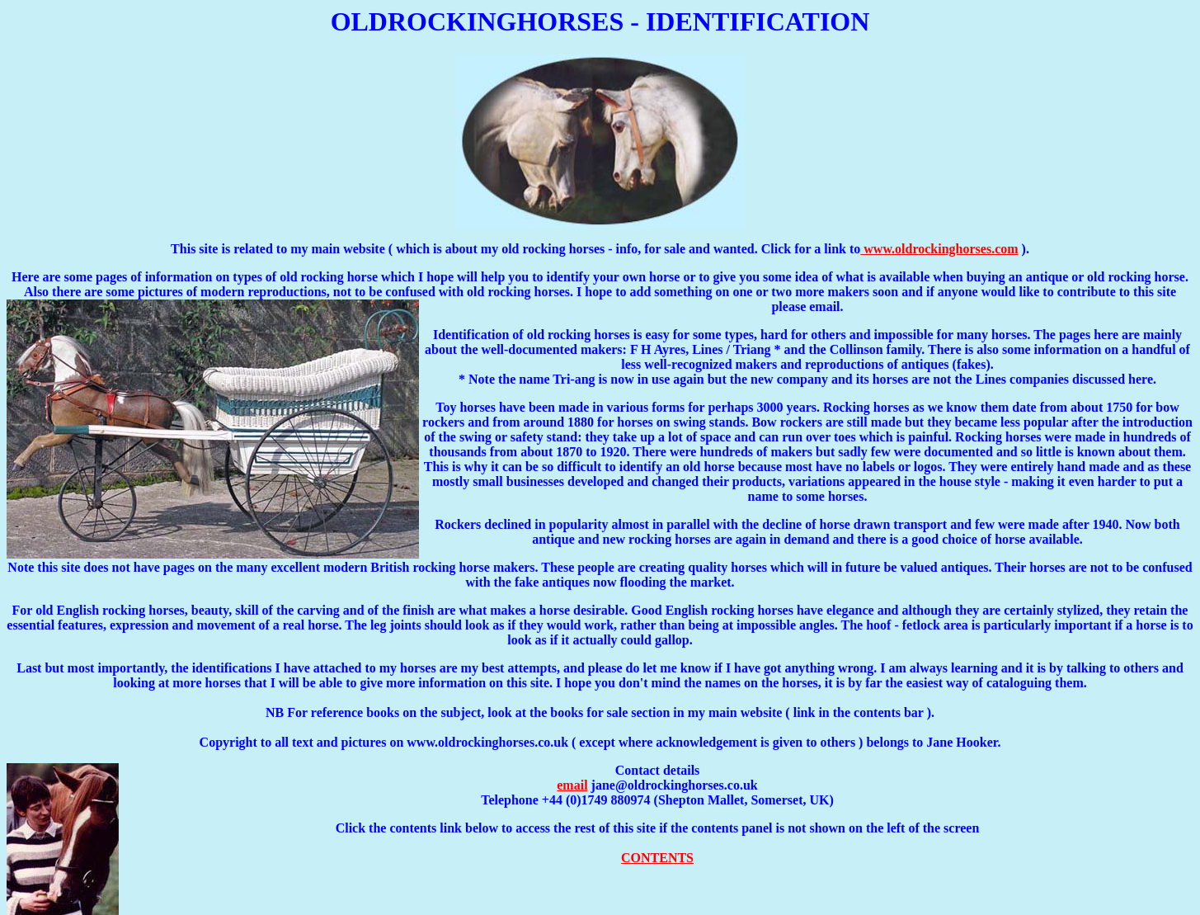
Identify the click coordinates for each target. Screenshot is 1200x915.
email (572, 785)
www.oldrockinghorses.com (939, 249)
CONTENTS (657, 858)
